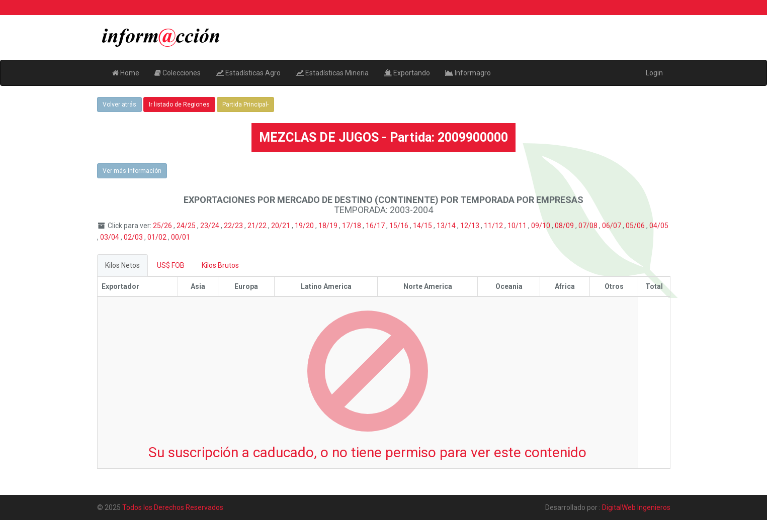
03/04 (110, 237)
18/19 (328, 226)
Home (125, 73)
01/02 (157, 237)
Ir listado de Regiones (179, 104)
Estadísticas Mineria (332, 73)
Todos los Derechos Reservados (172, 507)
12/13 (470, 226)
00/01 (180, 237)
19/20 (305, 226)
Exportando (407, 73)
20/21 (281, 226)
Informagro (468, 73)
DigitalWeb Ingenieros (636, 507)
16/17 (376, 226)
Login (654, 73)
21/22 (257, 226)
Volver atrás (119, 104)
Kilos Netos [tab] (122, 265)
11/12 (494, 226)
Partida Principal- (245, 104)
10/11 (517, 226)
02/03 (134, 237)
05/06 (636, 226)
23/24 (210, 226)
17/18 (352, 226)
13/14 (447, 226)
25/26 (163, 226)
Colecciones (177, 73)
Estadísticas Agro (248, 73)
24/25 (187, 226)
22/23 (234, 226)
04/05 (658, 226)
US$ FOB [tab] (171, 265)
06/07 (612, 226)
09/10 (541, 226)
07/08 (588, 226)
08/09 (565, 226)
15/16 (399, 226)
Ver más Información (132, 170)
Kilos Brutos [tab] (220, 265)
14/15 (423, 226)
